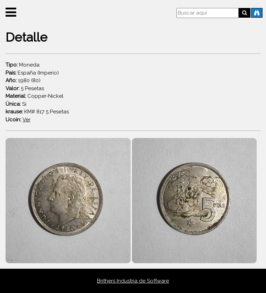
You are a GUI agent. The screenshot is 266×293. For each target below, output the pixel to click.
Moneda (22, 65)
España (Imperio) (32, 73)
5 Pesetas (25, 88)
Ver (26, 120)
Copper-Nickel (34, 96)
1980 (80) (23, 80)
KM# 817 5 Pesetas (37, 112)
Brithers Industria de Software (133, 281)
